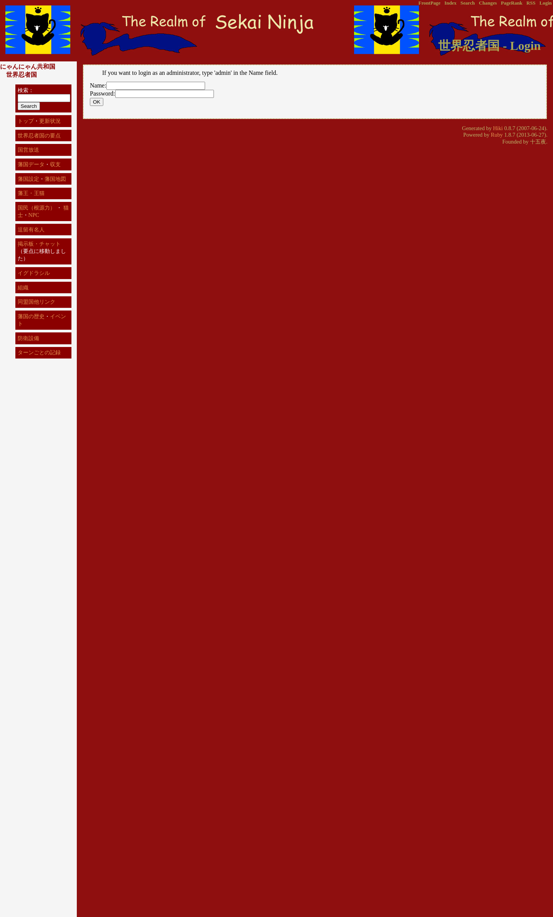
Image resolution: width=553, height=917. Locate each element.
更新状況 (50, 121)
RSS (531, 3)
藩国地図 (55, 179)
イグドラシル (34, 273)
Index (450, 3)
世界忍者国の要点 (39, 135)
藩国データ (31, 164)
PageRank (511, 3)
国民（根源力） (36, 208)
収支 (55, 164)
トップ (26, 121)
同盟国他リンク (36, 302)
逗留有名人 (31, 229)
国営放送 (28, 150)
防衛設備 (28, 338)
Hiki (498, 128)
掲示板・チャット (39, 244)
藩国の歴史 (31, 316)
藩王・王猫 (31, 193)
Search (467, 3)
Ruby (497, 135)
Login (546, 3)
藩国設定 (28, 179)
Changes (488, 3)
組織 (23, 287)
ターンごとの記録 (39, 352)
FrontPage (429, 3)
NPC (33, 215)
